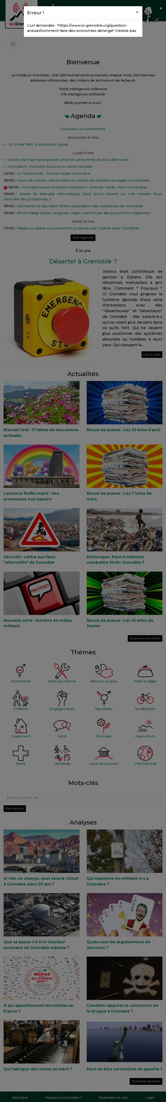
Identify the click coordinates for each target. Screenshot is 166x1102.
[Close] (137, 12)
